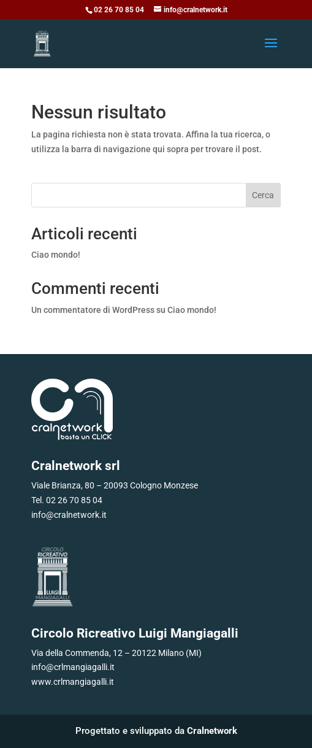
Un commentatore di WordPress (92, 310)
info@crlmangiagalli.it (73, 667)
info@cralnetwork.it (69, 515)
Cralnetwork (212, 730)
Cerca (263, 195)
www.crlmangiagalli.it (72, 682)
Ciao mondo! (55, 255)
